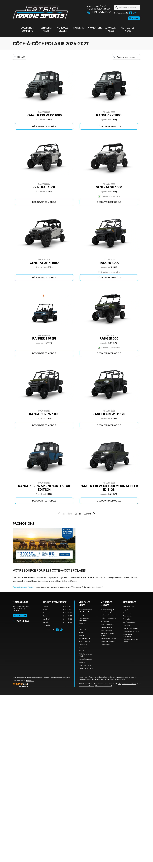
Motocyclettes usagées (109, 615)
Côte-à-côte (83, 629)
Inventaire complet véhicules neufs (85, 611)
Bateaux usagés (106, 627)
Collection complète (86, 668)
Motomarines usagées (108, 638)
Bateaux (81, 632)
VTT (80, 626)
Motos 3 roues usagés (108, 618)
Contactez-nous (128, 607)
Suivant (90, 513)
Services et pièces (129, 622)
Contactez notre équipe (23, 587)
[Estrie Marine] (40, 12)
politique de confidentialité (127, 684)
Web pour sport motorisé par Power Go (57, 678)
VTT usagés (105, 621)
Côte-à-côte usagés (107, 624)
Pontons (81, 635)
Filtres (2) (20, 56)
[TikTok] (134, 12)
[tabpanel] (57, 616)
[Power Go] (42, 685)
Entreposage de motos (131, 631)
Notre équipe (127, 613)
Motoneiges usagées (108, 642)
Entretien (126, 625)
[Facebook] (130, 12)
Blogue (125, 610)
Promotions (95, 27)
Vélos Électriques (85, 651)
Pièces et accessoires (130, 628)
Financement (79, 27)
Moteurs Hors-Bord (85, 638)
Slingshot (82, 623)
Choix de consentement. (103, 686)
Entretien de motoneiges (127, 635)
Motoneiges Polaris (85, 659)
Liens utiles (129, 602)
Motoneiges (83, 645)
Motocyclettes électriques (84, 619)
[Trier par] (126, 57)
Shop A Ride (30, 681)
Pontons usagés (106, 630)
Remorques (83, 648)
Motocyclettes (84, 615)
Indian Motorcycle (85, 665)
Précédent (64, 513)
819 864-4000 (99, 12)
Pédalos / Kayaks (84, 642)
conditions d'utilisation (86, 686)
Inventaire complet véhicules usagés (107, 611)
